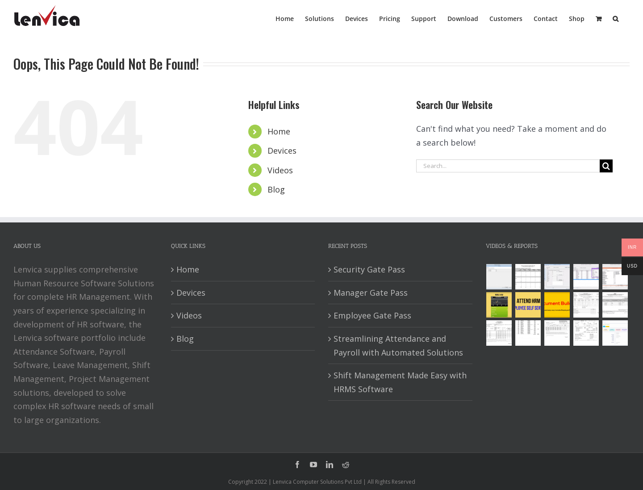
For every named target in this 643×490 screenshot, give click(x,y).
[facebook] (297, 464)
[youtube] (313, 464)
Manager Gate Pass (371, 292)
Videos (280, 170)
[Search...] (508, 165)
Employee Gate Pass (372, 315)
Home (278, 131)
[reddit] (345, 464)
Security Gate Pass (369, 269)
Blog (276, 189)
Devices (281, 150)
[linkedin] (329, 464)
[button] (615, 18)
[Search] (606, 165)
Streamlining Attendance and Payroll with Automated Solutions (398, 345)
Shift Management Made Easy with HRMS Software (400, 382)
